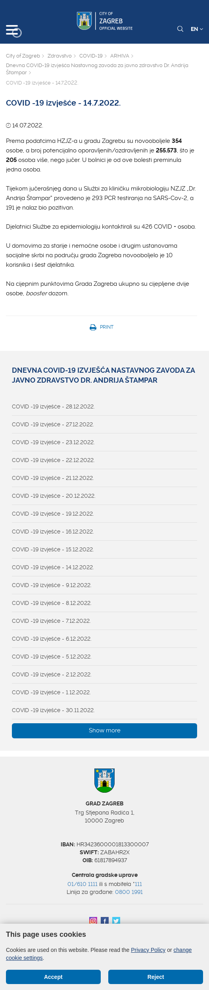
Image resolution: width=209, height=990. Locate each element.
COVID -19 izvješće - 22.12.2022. (53, 460)
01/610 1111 (82, 884)
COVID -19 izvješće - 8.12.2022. (52, 603)
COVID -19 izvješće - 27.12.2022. (53, 424)
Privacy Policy (148, 950)
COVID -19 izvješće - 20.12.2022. (54, 496)
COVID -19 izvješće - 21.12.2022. (53, 478)
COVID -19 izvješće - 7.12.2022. (51, 621)
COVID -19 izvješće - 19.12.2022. (53, 513)
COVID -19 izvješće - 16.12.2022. (53, 531)
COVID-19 (91, 56)
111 (138, 884)
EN (197, 29)
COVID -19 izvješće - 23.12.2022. (53, 442)
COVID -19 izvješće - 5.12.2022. (52, 656)
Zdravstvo (60, 56)
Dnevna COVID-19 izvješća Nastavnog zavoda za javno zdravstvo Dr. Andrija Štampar (97, 69)
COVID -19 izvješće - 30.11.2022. (53, 710)
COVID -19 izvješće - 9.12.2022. (52, 585)
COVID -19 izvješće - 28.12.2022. (53, 406)
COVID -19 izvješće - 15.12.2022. (53, 549)
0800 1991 (129, 892)
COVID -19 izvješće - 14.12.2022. (53, 567)
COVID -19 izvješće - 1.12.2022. (51, 692)
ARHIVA (119, 56)
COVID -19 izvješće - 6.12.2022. (52, 639)
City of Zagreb (23, 56)
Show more (105, 730)
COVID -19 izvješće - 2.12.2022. (52, 674)
